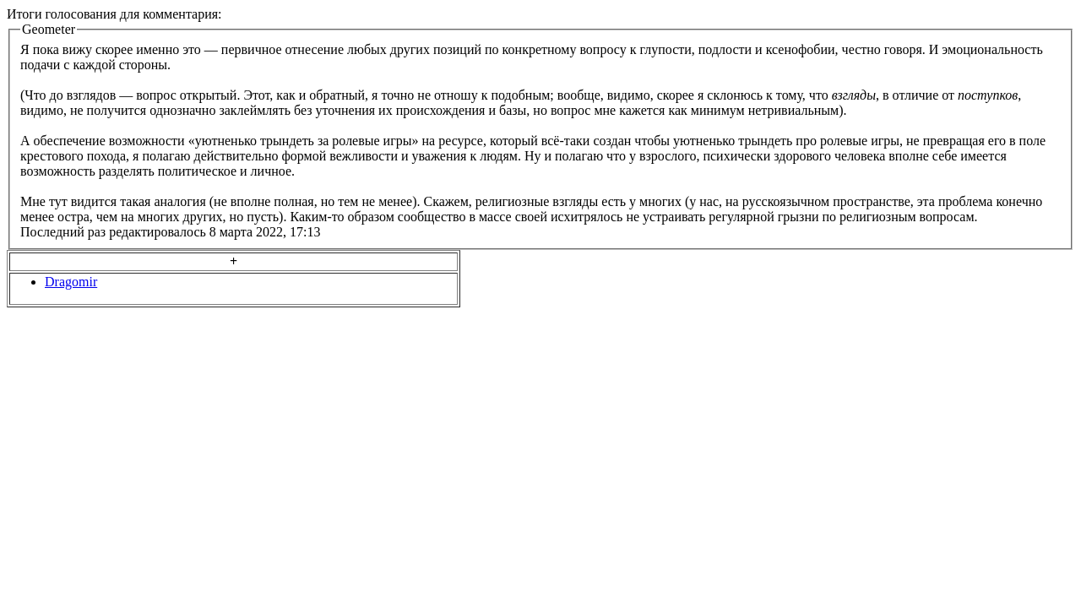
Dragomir (71, 281)
